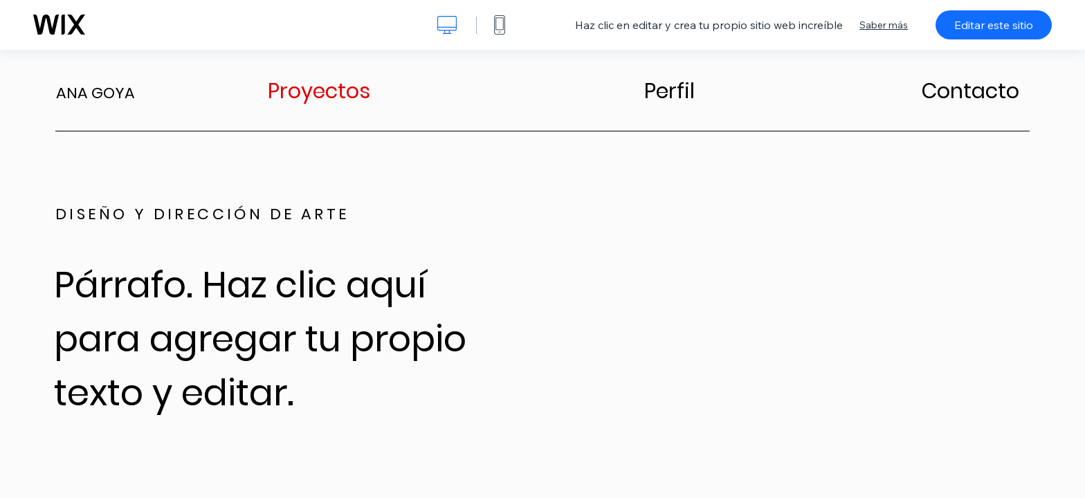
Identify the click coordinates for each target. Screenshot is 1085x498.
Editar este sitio (993, 25)
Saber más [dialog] (883, 25)
